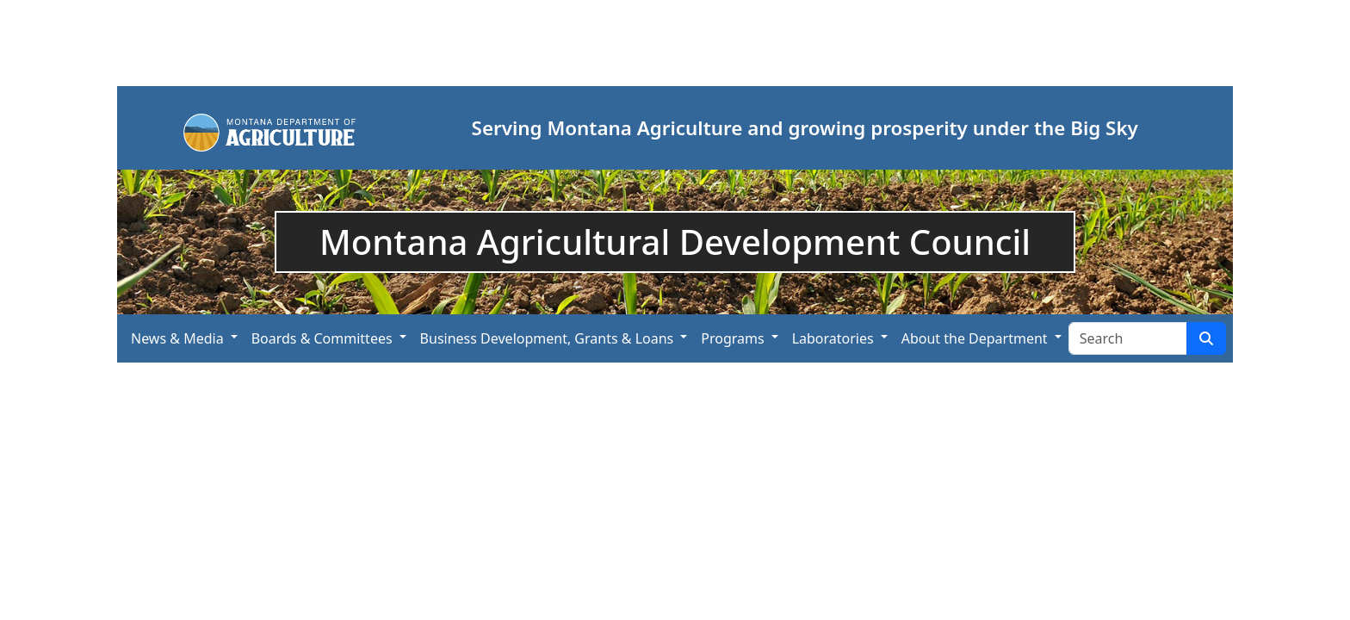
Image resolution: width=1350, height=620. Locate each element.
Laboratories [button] (833, 338)
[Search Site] (1127, 338)
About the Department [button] (974, 338)
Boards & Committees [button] (322, 338)
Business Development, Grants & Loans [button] (547, 338)
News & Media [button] (177, 338)
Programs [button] (732, 338)
